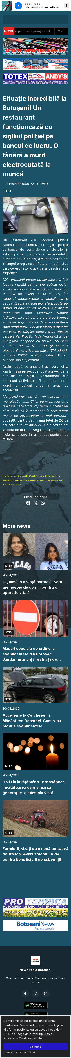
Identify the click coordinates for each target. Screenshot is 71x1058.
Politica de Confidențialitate (22, 1038)
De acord (35, 1046)
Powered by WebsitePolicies (19, 1052)
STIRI (7, 191)
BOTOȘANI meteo (35, 881)
